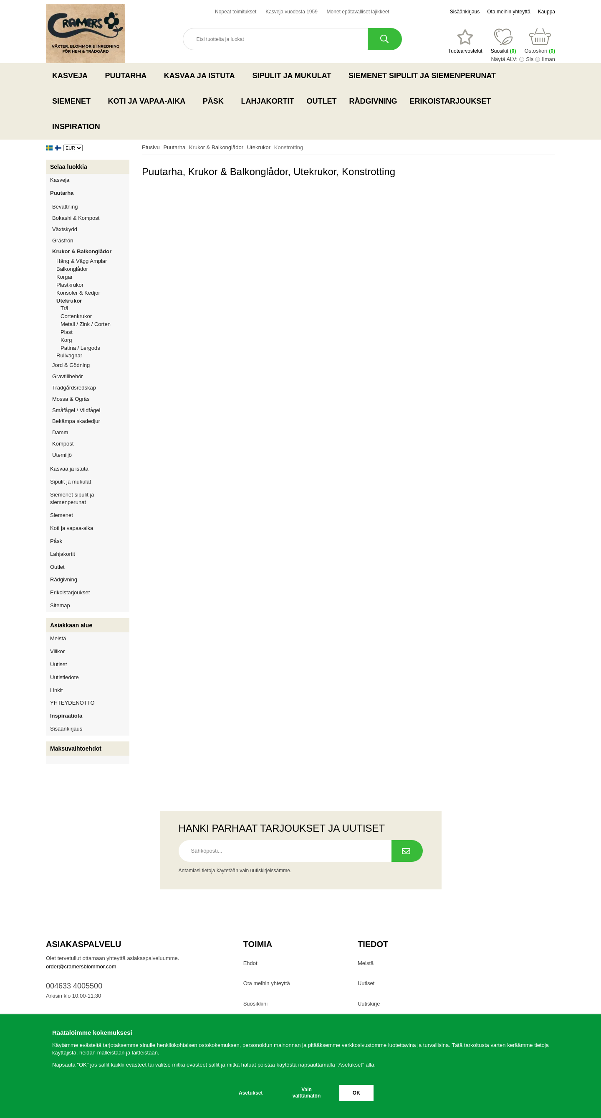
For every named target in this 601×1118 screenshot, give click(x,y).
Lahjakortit (267, 101)
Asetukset (251, 1093)
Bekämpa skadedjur (90, 421)
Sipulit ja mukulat (294, 75)
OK (356, 1093)
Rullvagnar (69, 355)
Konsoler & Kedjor (78, 293)
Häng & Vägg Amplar (81, 261)
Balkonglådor (72, 269)
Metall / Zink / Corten (86, 324)
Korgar (64, 277)
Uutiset (58, 664)
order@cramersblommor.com (81, 966)
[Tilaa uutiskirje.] (407, 851)
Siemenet (74, 101)
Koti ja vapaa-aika (149, 101)
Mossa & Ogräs (90, 399)
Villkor (57, 651)
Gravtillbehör (90, 376)
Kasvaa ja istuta (202, 75)
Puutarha (128, 75)
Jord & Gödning (90, 365)
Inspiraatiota (66, 716)
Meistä (58, 638)
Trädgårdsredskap (90, 388)
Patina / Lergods (80, 348)
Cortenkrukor (76, 316)
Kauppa (546, 12)
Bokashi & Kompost (75, 218)
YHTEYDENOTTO (72, 703)
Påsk (216, 101)
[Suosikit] (465, 41)
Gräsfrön (90, 240)
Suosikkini (255, 1004)
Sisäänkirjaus (465, 12)
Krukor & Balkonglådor (90, 251)
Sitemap (60, 605)
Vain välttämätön (307, 1093)
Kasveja (72, 75)
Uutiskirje (369, 1004)
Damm (90, 432)
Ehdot (250, 963)
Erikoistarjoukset (450, 101)
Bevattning (90, 207)
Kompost (62, 444)
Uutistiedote (64, 677)
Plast (67, 332)
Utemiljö (90, 455)
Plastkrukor (69, 285)
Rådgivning (373, 101)
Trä (64, 308)
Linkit (56, 690)
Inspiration (76, 126)
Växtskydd (64, 229)
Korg (66, 340)
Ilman (548, 59)
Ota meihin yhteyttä (508, 12)
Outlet (321, 101)
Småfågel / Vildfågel (90, 410)
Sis (529, 59)
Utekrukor (92, 301)
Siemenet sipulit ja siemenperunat (424, 75)
